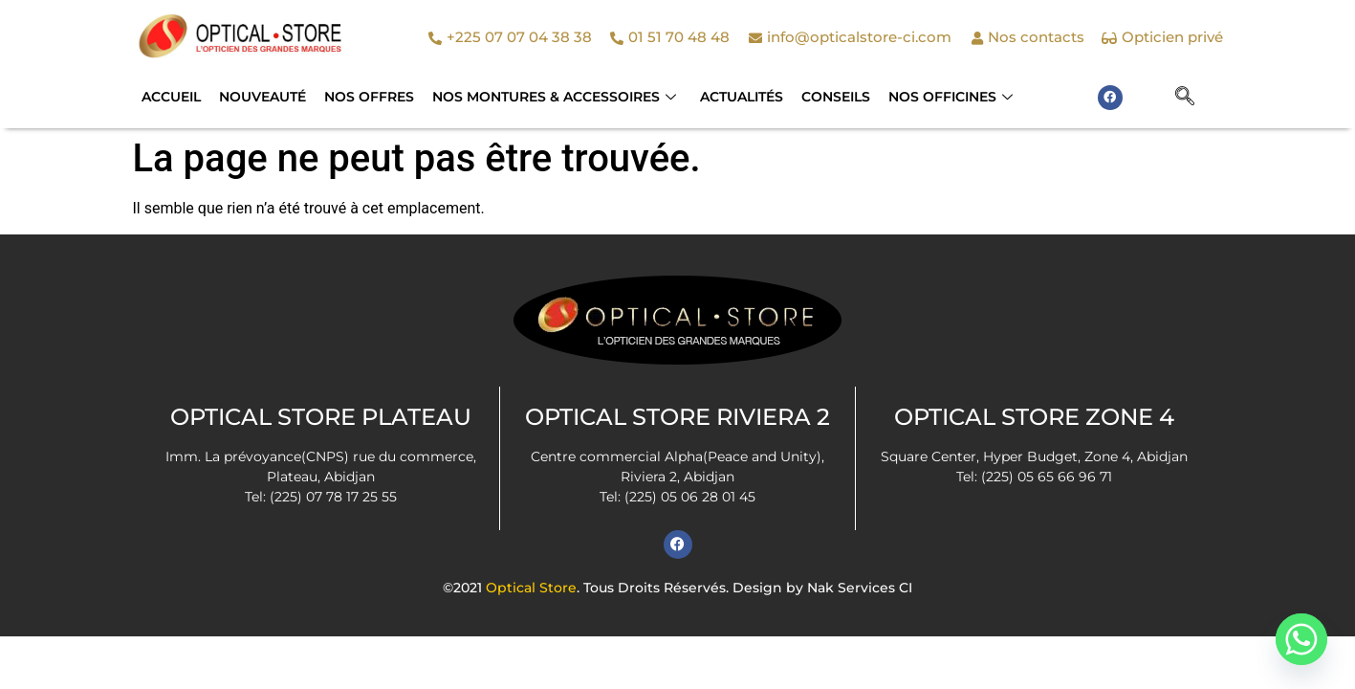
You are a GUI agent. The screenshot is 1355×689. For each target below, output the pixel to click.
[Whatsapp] (1301, 639)
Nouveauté (258, 96)
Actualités (729, 96)
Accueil (170, 96)
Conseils (820, 96)
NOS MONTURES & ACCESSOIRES (545, 96)
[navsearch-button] (1185, 97)
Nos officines (932, 96)
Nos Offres (362, 96)
